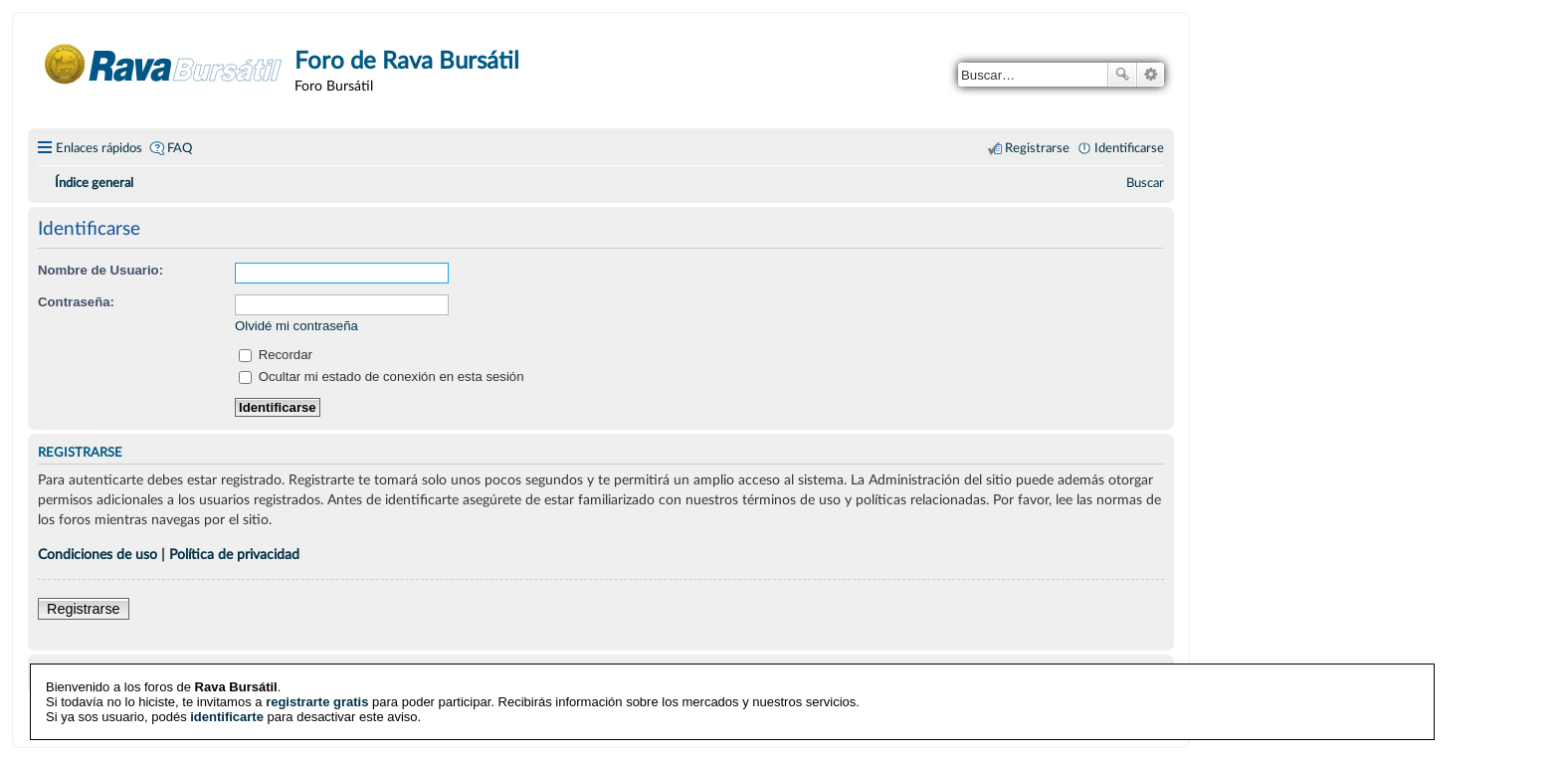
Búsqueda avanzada (1150, 75)
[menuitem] (1145, 183)
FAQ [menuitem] (179, 148)
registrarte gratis (317, 701)
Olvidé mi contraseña (296, 325)
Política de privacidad (234, 554)
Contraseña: (76, 301)
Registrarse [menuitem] (1037, 148)
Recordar (275, 354)
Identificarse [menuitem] (1129, 148)
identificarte (227, 716)
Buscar (1122, 75)
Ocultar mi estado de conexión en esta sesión (381, 376)
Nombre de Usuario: (100, 270)
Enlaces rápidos (99, 148)
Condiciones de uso (97, 554)
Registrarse (83, 609)
